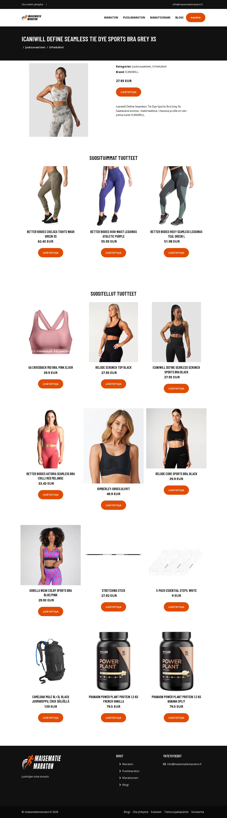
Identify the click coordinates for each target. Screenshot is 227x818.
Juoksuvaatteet (35, 47)
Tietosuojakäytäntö (176, 812)
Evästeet (156, 812)
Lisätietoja (128, 92)
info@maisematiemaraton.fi (188, 4)
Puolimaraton (134, 17)
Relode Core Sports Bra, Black (176, 474)
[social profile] (46, 4)
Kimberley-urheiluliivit (113, 489)
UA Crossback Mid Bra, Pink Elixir (50, 367)
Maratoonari (160, 17)
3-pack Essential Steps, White (176, 590)
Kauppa (196, 17)
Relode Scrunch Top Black (113, 367)
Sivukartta (197, 812)
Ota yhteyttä (140, 812)
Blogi (179, 17)
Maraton (111, 17)
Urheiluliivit (56, 47)
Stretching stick (113, 590)
